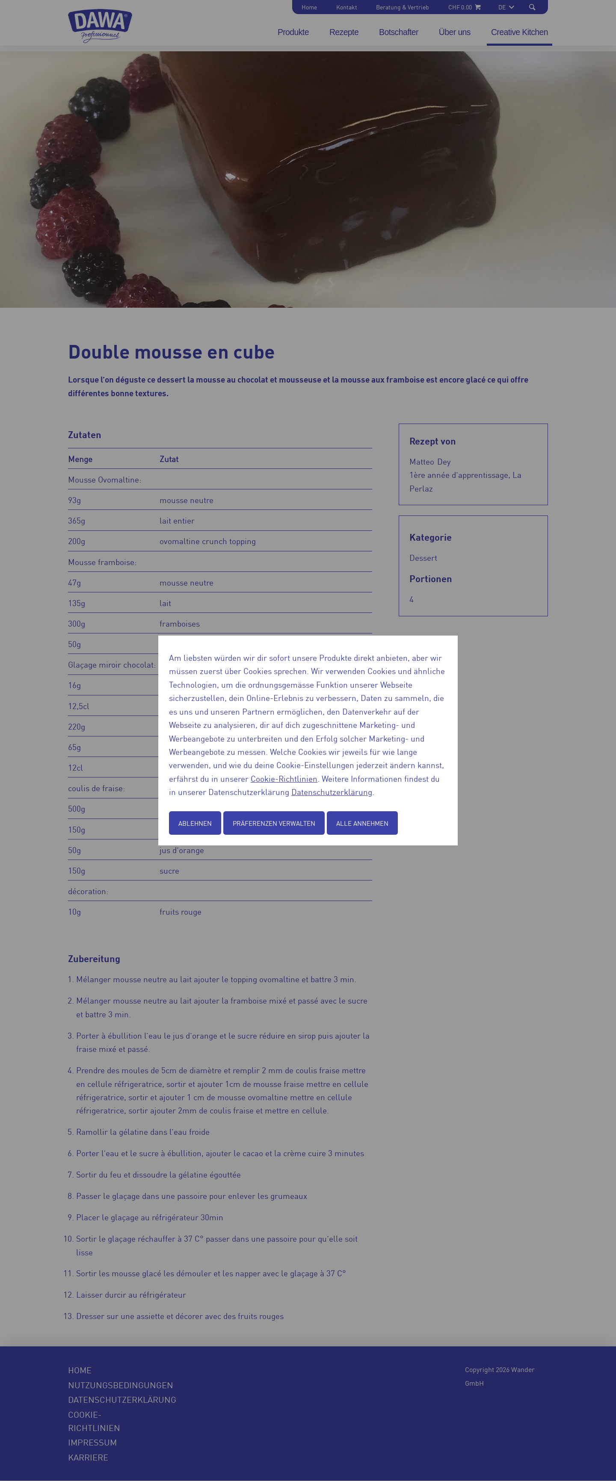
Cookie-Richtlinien (284, 778)
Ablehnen (195, 823)
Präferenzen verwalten (274, 823)
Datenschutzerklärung (331, 791)
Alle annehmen (362, 823)
